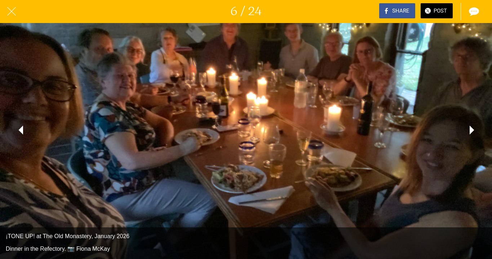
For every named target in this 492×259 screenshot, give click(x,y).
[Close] (11, 11)
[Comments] (473, 11)
